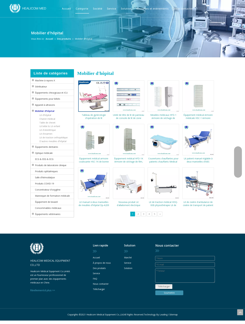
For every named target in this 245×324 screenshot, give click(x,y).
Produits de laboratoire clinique (50, 165)
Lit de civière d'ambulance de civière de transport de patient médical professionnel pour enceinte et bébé (198, 204)
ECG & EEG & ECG (44, 159)
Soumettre (169, 292)
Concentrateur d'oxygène (47, 189)
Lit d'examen (45, 133)
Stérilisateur (41, 86)
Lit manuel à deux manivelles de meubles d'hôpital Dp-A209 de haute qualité (94, 204)
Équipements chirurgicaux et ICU (51, 92)
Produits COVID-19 (44, 183)
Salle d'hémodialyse (45, 177)
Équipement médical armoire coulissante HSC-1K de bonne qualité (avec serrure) (94, 160)
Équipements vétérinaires (47, 214)
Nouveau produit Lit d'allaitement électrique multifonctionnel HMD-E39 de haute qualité (129, 204)
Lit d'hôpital (45, 115)
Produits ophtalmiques (46, 171)
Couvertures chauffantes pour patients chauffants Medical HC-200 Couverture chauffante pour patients (163, 160)
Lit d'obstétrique (47, 129)
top (240, 312)
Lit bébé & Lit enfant (49, 126)
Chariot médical (47, 118)
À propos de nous (102, 262)
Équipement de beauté (46, 201)
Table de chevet (47, 122)
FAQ (95, 278)
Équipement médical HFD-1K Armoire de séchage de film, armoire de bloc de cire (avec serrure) (128, 160)
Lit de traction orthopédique (53, 137)
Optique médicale (44, 153)
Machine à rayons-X (45, 80)
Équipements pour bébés (47, 98)
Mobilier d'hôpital (44, 111)
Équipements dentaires (46, 146)
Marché (128, 257)
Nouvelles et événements (152, 8)
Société (97, 8)
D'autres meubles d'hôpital (52, 141)
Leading (164, 314)
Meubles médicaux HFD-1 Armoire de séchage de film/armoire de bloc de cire (163, 116)
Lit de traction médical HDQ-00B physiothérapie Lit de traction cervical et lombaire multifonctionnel (163, 204)
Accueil (66, 8)
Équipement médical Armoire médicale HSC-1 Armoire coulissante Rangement (198, 116)
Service (111, 8)
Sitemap (173, 314)
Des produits (99, 268)
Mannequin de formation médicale (52, 195)
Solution (126, 8)
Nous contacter (183, 8)
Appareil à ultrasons (45, 104)
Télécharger (99, 289)
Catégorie (82, 8)
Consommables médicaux (48, 207)
